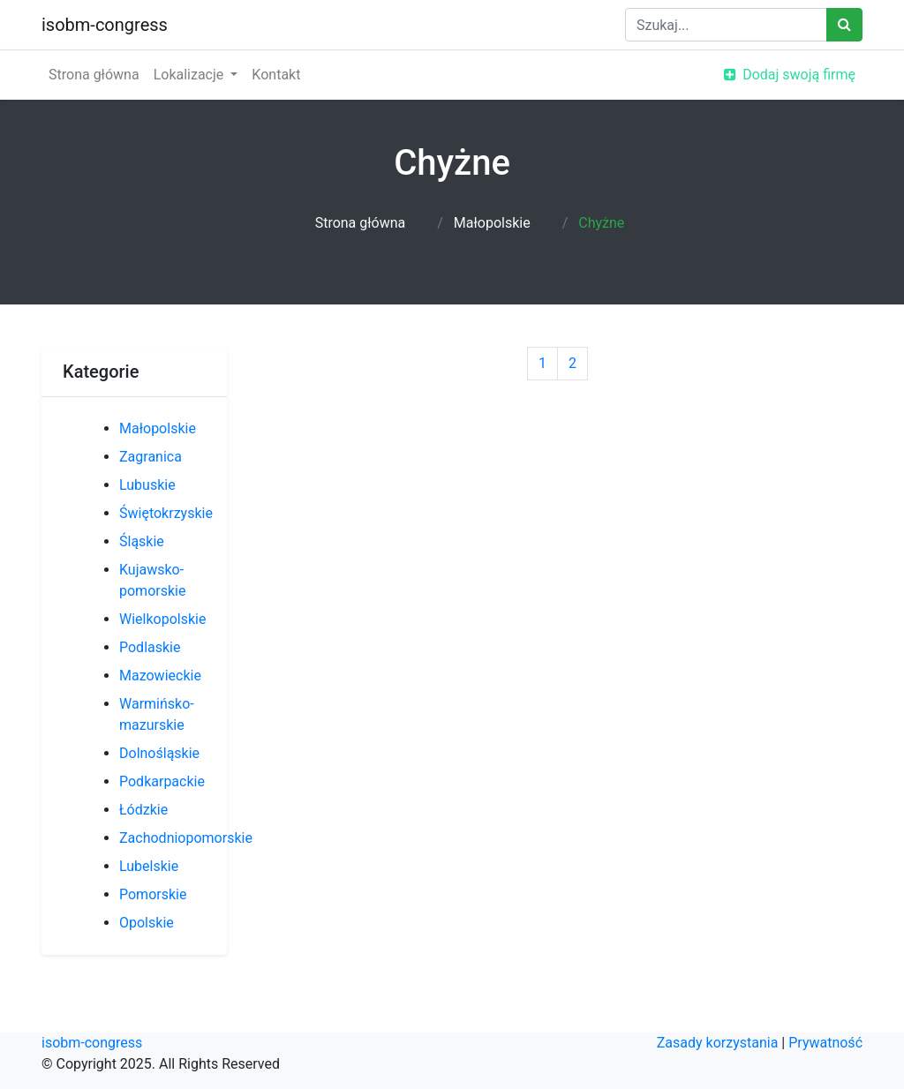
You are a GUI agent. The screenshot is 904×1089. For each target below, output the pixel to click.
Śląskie (141, 541)
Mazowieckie (160, 675)
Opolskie (146, 922)
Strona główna (94, 74)
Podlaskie (149, 647)
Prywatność (825, 1042)
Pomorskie (152, 894)
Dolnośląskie (159, 753)
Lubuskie (147, 485)
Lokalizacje (191, 74)
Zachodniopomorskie (185, 838)
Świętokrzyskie (166, 513)
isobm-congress (104, 24)
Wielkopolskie (162, 619)
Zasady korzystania (718, 1042)
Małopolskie (492, 222)
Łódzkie (143, 809)
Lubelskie (148, 866)
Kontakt (276, 74)
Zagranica (150, 456)
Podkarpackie (162, 781)
